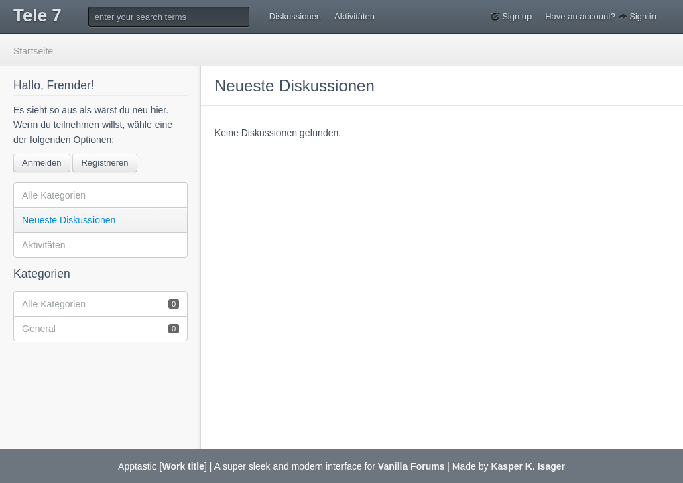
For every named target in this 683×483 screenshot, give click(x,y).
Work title (183, 466)
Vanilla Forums (411, 466)
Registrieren (104, 163)
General (100, 328)
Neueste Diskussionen (68, 220)
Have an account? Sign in (600, 16)
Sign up (511, 16)
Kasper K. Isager (528, 466)
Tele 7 (37, 15)
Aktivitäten (354, 16)
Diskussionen (295, 16)
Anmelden (42, 163)
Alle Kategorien (54, 195)
